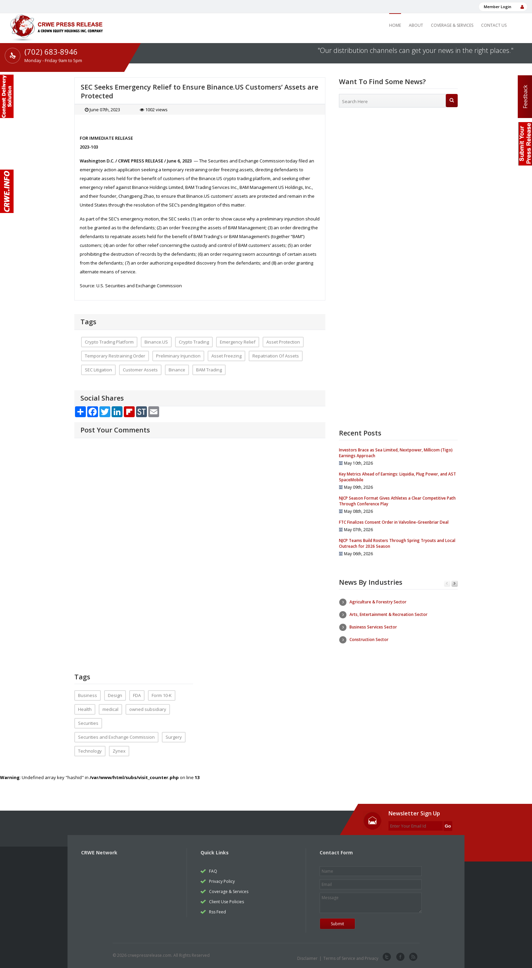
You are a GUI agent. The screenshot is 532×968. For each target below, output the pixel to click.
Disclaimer (307, 958)
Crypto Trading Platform (109, 342)
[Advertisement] (398, 167)
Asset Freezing (226, 356)
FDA (137, 695)
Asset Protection (283, 342)
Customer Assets (140, 370)
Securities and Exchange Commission (116, 737)
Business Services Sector (373, 627)
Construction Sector (368, 639)
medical (110, 709)
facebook (400, 957)
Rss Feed (217, 912)
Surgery (174, 737)
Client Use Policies (226, 902)
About (416, 25)
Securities (88, 723)
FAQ (213, 871)
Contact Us (494, 25)
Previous (447, 584)
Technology (90, 751)
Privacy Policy (222, 881)
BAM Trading (209, 370)
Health (85, 709)
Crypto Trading (194, 342)
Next (454, 584)
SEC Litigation (98, 370)
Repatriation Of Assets (275, 356)
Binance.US (156, 342)
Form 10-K (162, 695)
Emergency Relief (237, 342)
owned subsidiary (147, 709)
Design (115, 695)
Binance (177, 370)
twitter (387, 957)
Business (87, 695)
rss (412, 957)
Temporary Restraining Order (115, 356)
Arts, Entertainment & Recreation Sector (388, 614)
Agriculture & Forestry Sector (377, 602)
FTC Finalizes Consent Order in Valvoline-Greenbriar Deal (394, 522)
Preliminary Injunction (178, 356)
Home (395, 25)
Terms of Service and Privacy (350, 958)
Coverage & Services (452, 25)
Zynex (119, 751)
